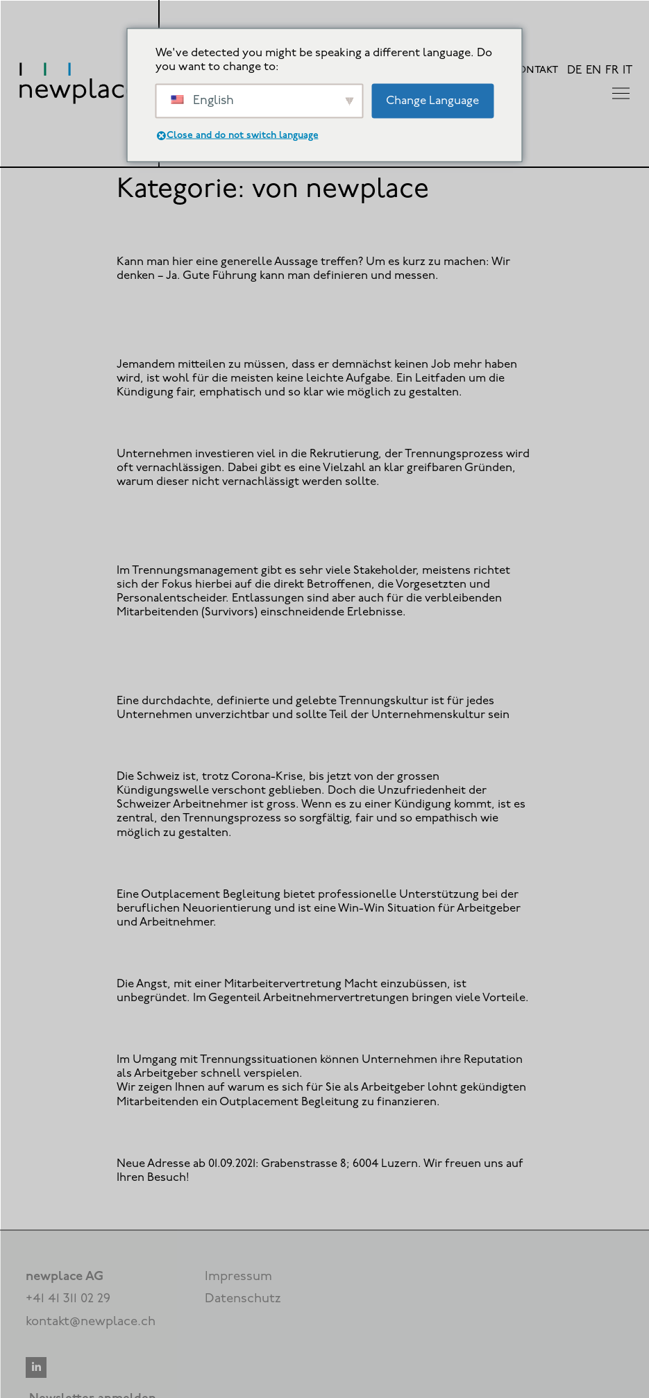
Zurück (151, 1207)
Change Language (432, 100)
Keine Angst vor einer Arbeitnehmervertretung (281, 955)
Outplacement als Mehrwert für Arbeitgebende (283, 1030)
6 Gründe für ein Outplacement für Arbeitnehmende (302, 865)
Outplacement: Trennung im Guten (240, 425)
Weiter (499, 1207)
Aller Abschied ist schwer (206, 747)
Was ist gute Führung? (194, 232)
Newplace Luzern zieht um (210, 1134)
